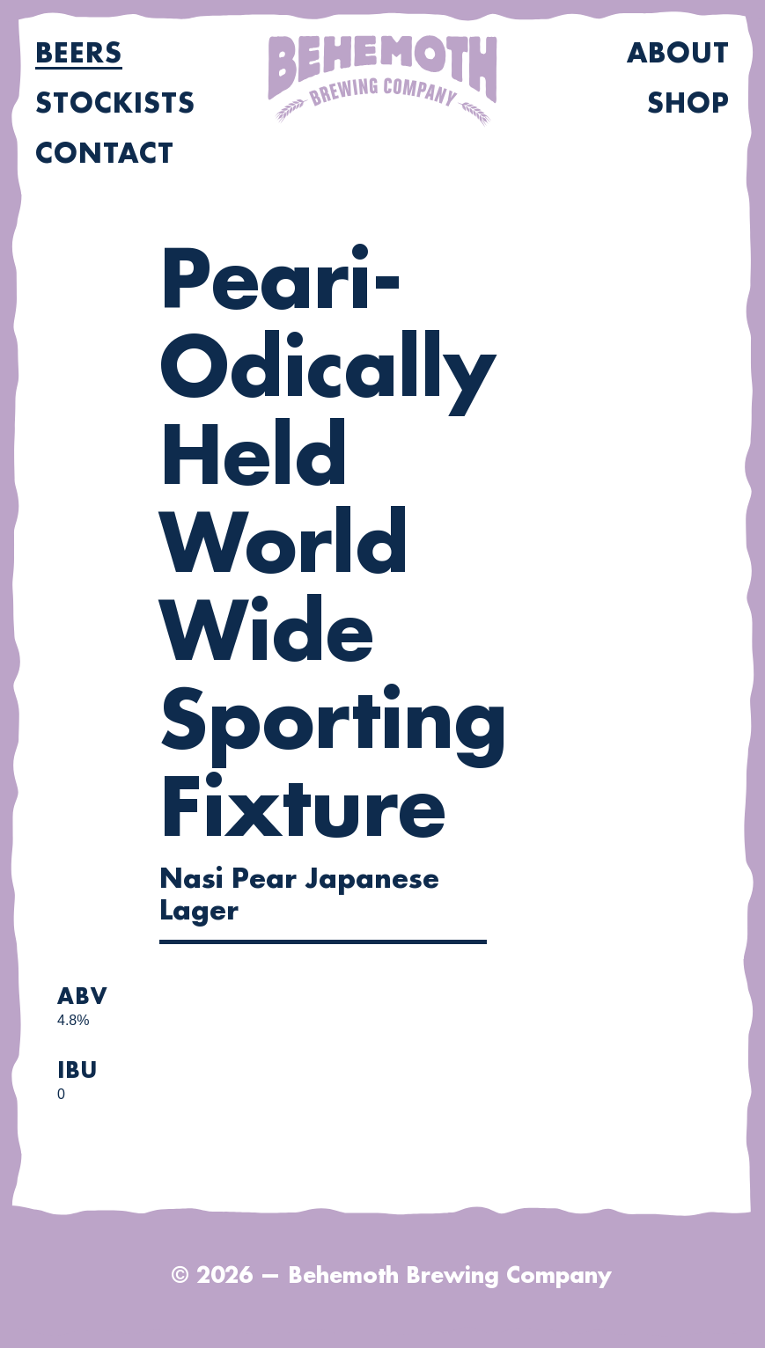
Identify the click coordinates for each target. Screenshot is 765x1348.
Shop (688, 104)
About (678, 53)
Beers (78, 53)
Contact (104, 154)
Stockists (115, 104)
